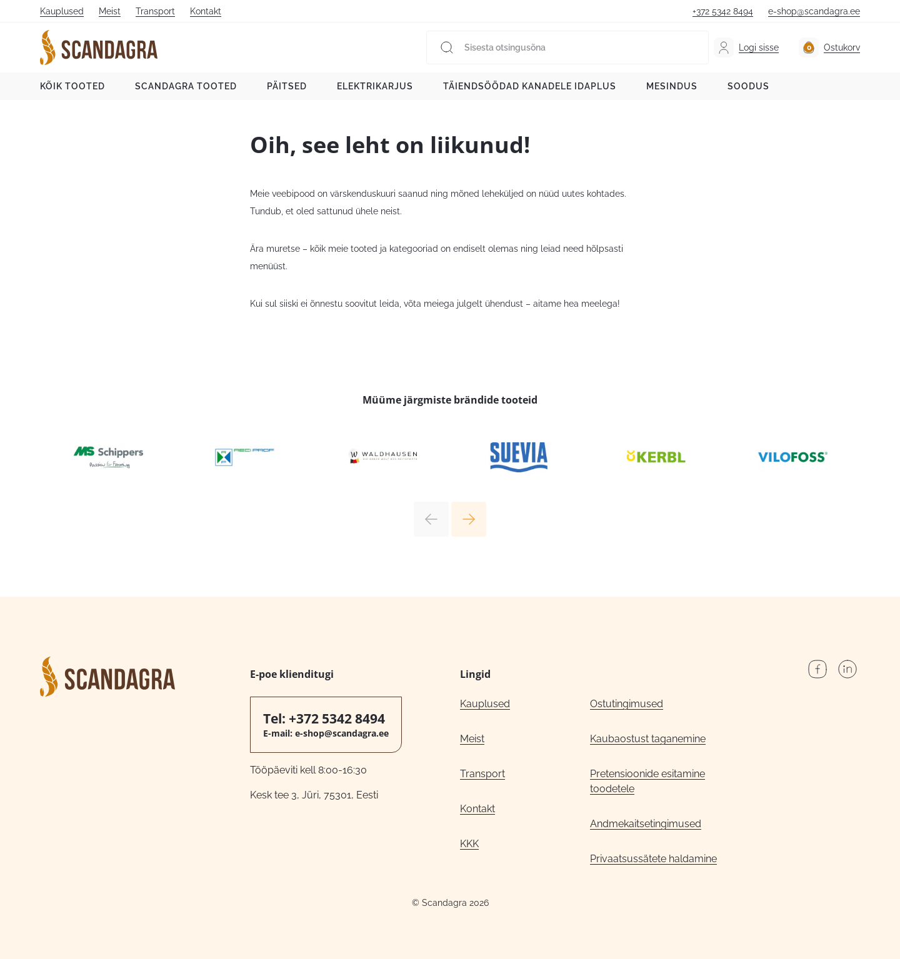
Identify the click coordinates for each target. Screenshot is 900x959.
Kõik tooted (72, 86)
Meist (110, 11)
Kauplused (62, 11)
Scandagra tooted (186, 86)
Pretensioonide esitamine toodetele (647, 781)
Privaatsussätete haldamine (653, 859)
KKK (469, 844)
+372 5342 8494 (722, 11)
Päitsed (287, 86)
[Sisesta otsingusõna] (567, 47)
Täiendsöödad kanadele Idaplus (529, 86)
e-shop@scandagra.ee (814, 11)
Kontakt (205, 11)
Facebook (817, 669)
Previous (431, 519)
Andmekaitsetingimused (645, 824)
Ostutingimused (626, 704)
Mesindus (672, 86)
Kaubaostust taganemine (648, 739)
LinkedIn (847, 669)
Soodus (748, 86)
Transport (155, 11)
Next (468, 519)
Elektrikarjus (375, 86)
